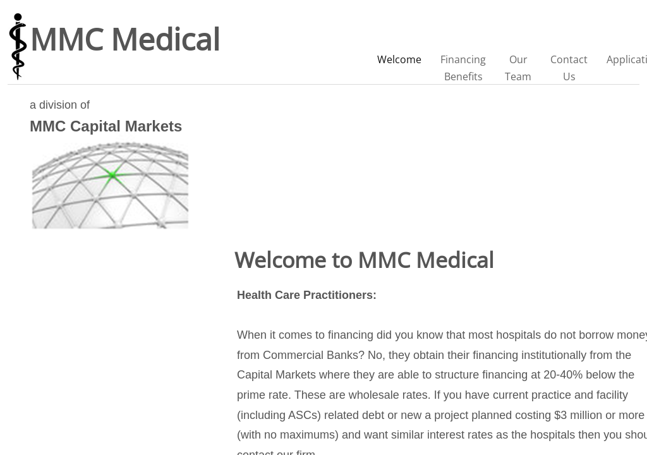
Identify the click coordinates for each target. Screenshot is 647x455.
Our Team (518, 67)
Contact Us (569, 67)
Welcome (399, 59)
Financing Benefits (463, 67)
